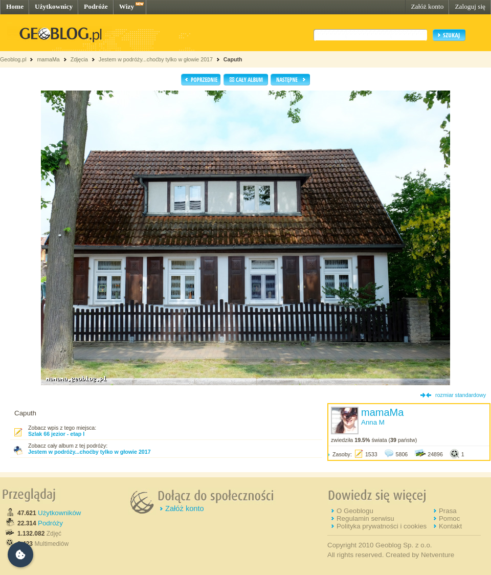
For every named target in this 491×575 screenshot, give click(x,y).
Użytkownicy (54, 6)
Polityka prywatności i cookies (382, 526)
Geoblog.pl (13, 59)
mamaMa (48, 59)
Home (15, 6)
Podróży (50, 523)
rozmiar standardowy (460, 395)
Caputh (233, 59)
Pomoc (449, 518)
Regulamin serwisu (365, 518)
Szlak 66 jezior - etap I (56, 434)
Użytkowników (59, 513)
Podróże (96, 6)
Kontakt (450, 526)
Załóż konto (427, 6)
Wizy (126, 6)
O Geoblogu (355, 511)
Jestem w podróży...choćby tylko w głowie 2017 (156, 59)
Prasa (448, 511)
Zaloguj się (470, 6)
